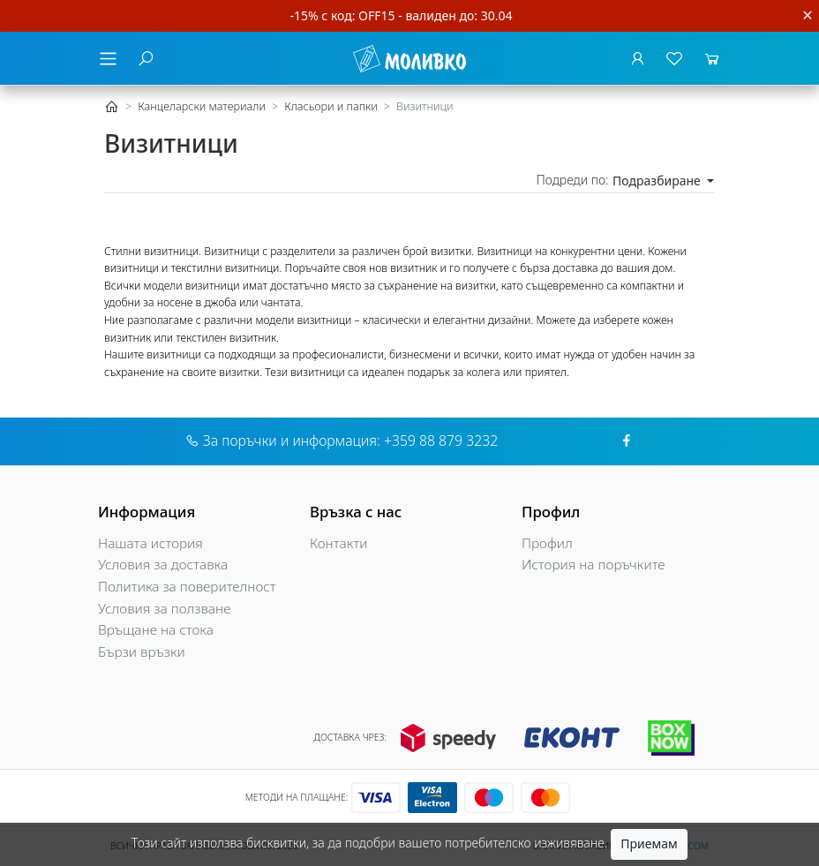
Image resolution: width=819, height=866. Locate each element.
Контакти (339, 543)
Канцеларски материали (202, 106)
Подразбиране (657, 180)
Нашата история (150, 543)
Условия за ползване (164, 608)
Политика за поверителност (187, 586)
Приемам (648, 843)
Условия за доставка (163, 564)
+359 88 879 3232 (441, 440)
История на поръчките (593, 564)
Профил (547, 543)
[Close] (807, 15)
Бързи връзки (141, 652)
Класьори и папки (331, 106)
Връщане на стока (156, 630)
